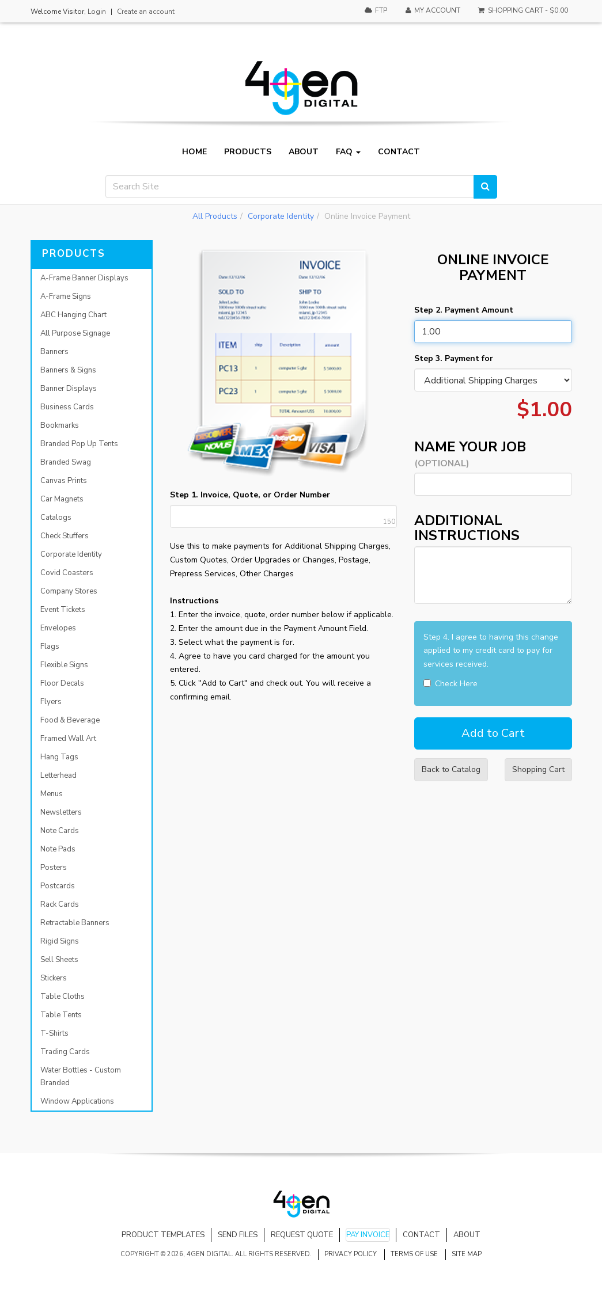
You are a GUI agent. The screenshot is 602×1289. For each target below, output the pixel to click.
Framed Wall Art (68, 738)
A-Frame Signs (65, 296)
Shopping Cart (538, 769)
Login (97, 11)
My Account (432, 10)
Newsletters (61, 812)
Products (247, 152)
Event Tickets (62, 609)
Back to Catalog (451, 769)
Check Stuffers (64, 536)
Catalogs (55, 517)
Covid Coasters (66, 573)
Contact (399, 152)
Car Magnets (62, 499)
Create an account (146, 11)
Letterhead (58, 775)
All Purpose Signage (75, 333)
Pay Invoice (367, 1235)
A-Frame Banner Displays (84, 278)
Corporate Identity (281, 216)
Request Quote (302, 1235)
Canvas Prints (63, 481)
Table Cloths (62, 996)
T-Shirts (54, 1033)
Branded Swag (65, 462)
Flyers (51, 702)
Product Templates (163, 1235)
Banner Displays (68, 388)
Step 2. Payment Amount (463, 310)
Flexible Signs (64, 665)
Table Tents (61, 1015)
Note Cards (59, 831)
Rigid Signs (59, 941)
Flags (49, 646)
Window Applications (77, 1101)
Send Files (238, 1235)
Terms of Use (414, 1254)
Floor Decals (62, 683)
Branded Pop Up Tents (79, 444)
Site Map (467, 1254)
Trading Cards (65, 1052)
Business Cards (67, 407)
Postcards (57, 886)
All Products (214, 216)
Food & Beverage (70, 720)
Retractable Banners (74, 923)
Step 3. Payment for (453, 358)
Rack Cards (59, 904)
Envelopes (58, 628)
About (304, 152)
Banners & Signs (68, 370)
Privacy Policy (350, 1254)
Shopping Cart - (522, 10)
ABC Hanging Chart (73, 315)
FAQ (348, 152)
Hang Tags (59, 757)
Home (194, 152)
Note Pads (57, 849)
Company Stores (68, 591)
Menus (51, 794)
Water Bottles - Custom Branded (80, 1076)
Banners (54, 352)
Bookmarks (59, 425)
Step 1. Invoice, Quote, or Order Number (250, 494)
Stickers (53, 978)
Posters (53, 867)
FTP (375, 10)
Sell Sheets (59, 960)
